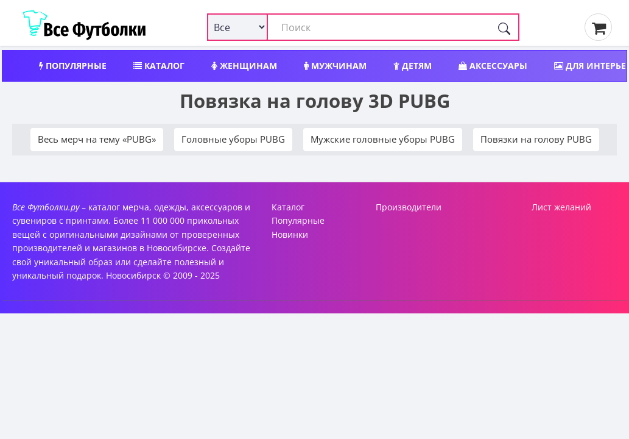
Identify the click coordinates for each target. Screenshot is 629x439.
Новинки (290, 234)
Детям (412, 65)
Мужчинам (335, 65)
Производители (408, 207)
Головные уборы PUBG (233, 139)
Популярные (73, 65)
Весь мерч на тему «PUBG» (97, 139)
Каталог (158, 65)
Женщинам (244, 65)
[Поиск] (504, 27)
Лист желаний (561, 207)
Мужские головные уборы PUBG (383, 139)
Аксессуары (493, 65)
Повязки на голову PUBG (536, 139)
